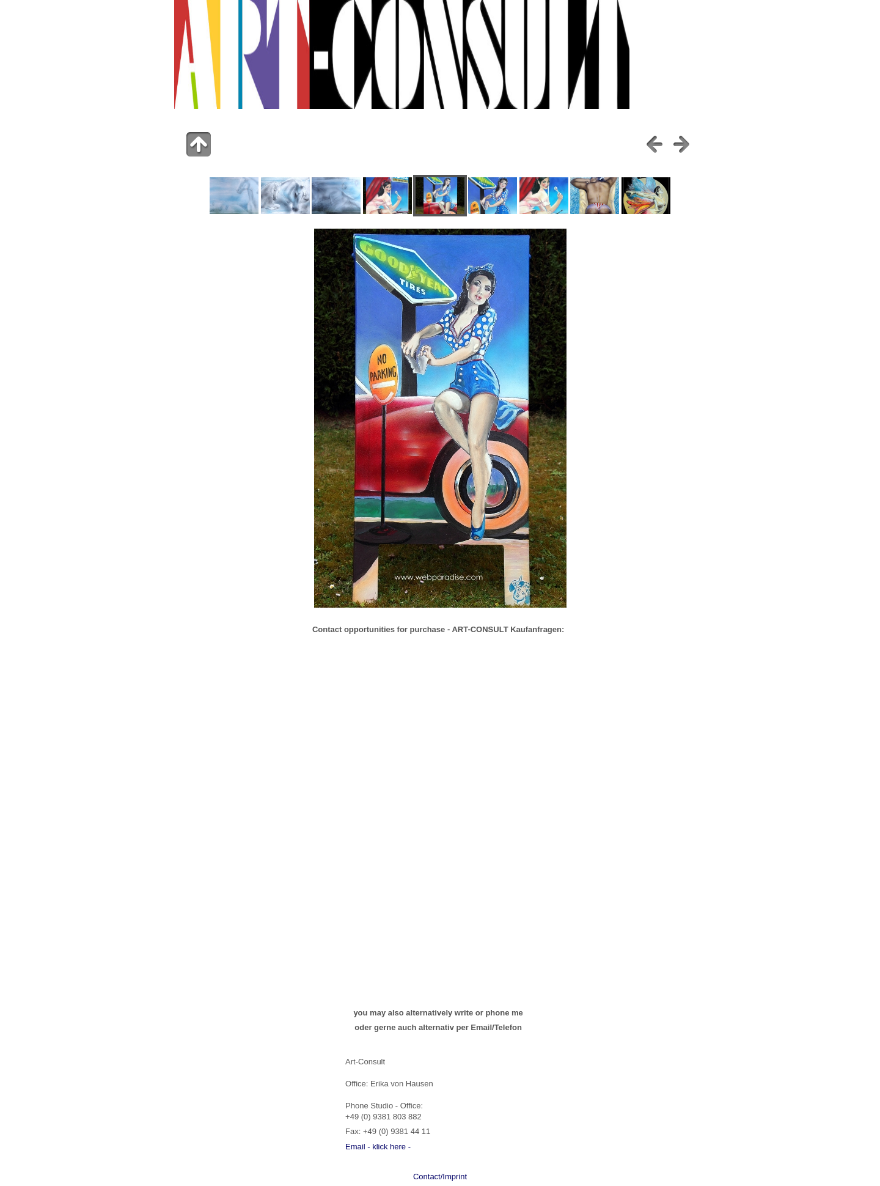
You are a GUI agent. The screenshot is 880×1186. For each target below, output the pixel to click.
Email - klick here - (378, 1146)
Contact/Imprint (440, 1176)
